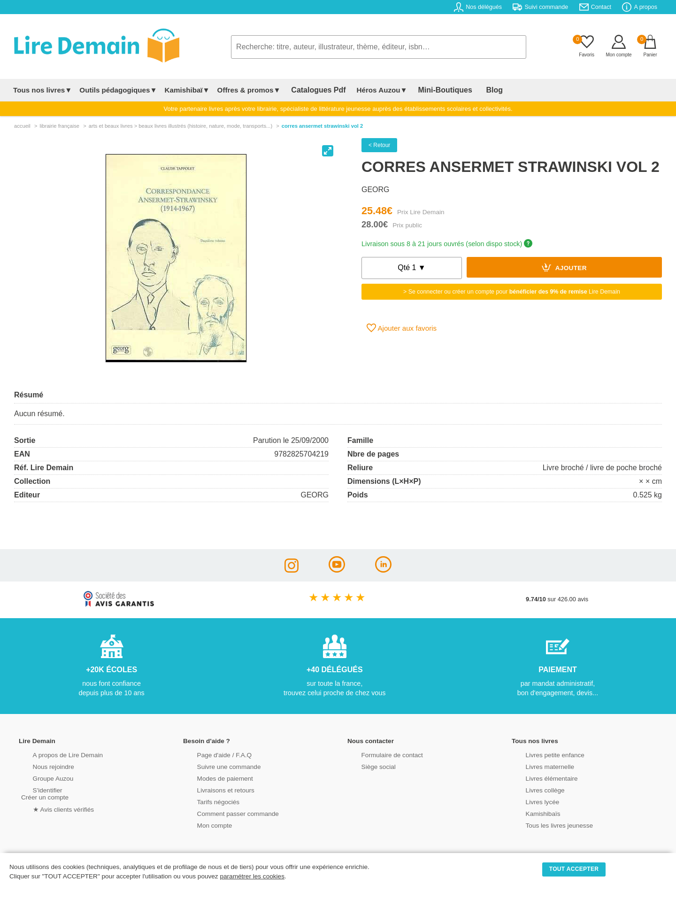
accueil (22, 126)
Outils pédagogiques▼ (118, 90)
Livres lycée (530, 801)
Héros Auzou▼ (372, 90)
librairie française (59, 126)
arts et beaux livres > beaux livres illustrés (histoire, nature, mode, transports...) (180, 126)
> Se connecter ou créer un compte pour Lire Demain (511, 291)
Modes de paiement (211, 777)
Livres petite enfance (541, 754)
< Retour (379, 145)
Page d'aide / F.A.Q (211, 754)
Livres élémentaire (538, 777)
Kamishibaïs (530, 812)
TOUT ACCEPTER (574, 869)
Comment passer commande (223, 812)
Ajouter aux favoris (402, 328)
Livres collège (532, 789)
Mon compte (201, 824)
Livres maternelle (537, 765)
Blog (473, 90)
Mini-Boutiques (431, 90)
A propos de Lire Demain (54, 754)
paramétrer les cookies (252, 876)
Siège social (366, 765)
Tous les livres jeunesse (545, 824)
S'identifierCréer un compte (43, 793)
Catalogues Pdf (314, 90)
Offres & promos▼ (249, 90)
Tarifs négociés (205, 801)
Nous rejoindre (40, 765)
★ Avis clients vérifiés (50, 808)
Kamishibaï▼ (187, 90)
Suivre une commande (215, 765)
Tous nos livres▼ (42, 90)
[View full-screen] (327, 150)
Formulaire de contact (379, 754)
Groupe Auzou (40, 777)
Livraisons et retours (212, 789)
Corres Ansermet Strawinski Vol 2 (322, 126)
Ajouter (564, 267)
